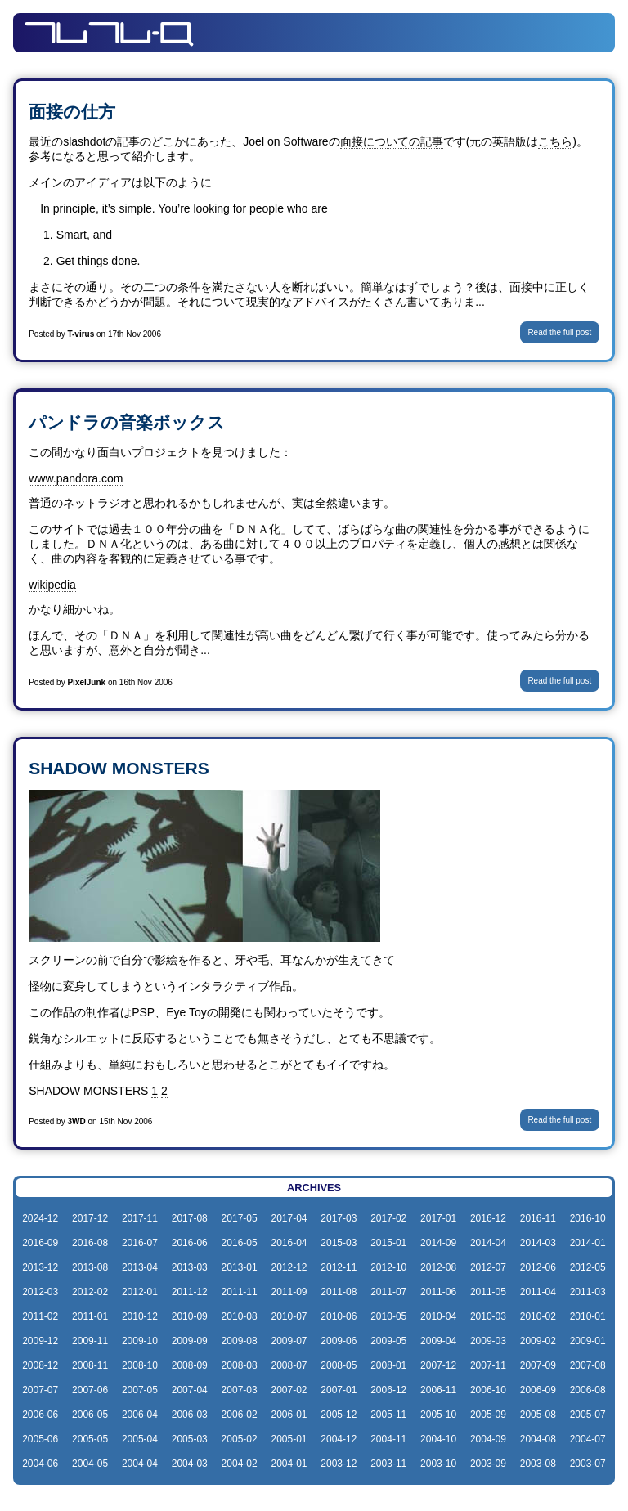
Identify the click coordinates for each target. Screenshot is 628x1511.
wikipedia (52, 584)
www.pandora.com (76, 478)
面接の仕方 (72, 111)
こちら (555, 141)
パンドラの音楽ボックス (127, 422)
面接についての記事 (391, 141)
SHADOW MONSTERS (119, 768)
